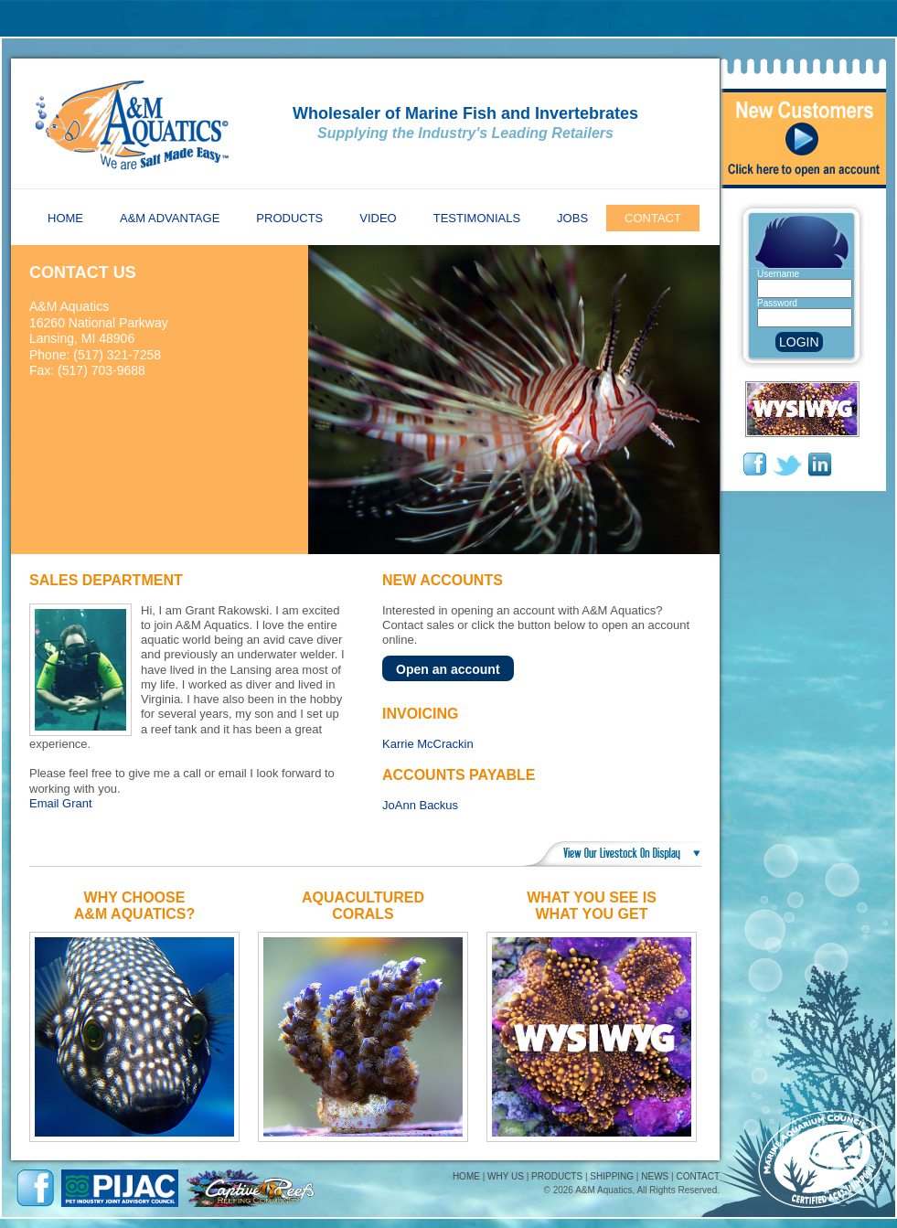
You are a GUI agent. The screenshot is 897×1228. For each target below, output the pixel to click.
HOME (466, 1176)
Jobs (572, 218)
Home (65, 218)
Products (289, 218)
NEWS (654, 1176)
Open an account (448, 669)
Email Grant (60, 803)
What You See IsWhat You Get (592, 906)
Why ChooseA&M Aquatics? (134, 906)
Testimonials (476, 218)
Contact (653, 218)
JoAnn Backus (420, 805)
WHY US (505, 1176)
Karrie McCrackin (428, 744)
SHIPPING (612, 1176)
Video (377, 218)
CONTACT (698, 1176)
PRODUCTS (556, 1176)
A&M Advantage (169, 218)
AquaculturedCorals (363, 906)
